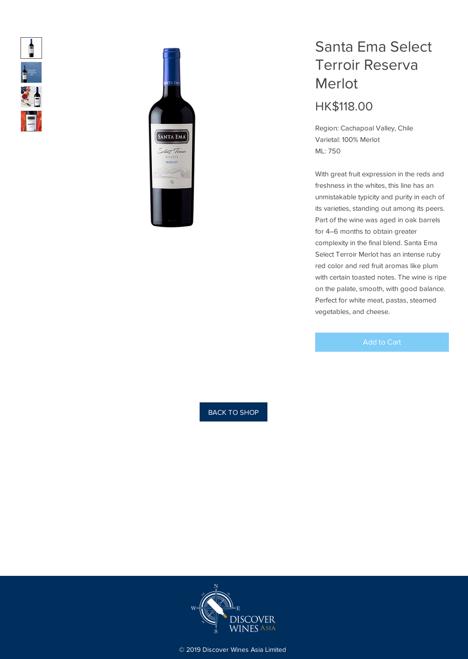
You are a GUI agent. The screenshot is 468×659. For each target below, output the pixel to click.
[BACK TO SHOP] (233, 411)
